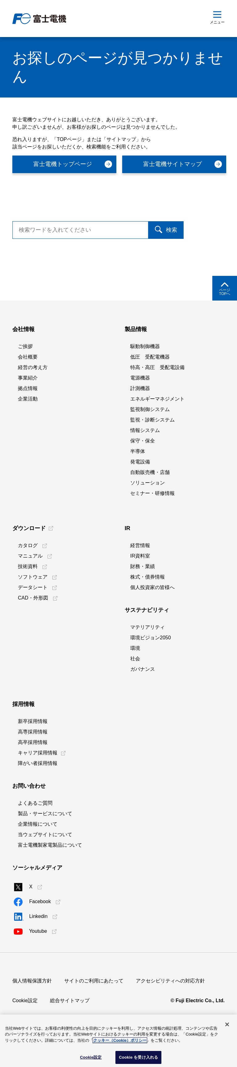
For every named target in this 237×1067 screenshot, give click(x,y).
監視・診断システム (152, 445)
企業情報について (37, 849)
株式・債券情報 (147, 602)
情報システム (145, 456)
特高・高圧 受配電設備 (157, 393)
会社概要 (28, 382)
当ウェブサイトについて (45, 860)
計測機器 (140, 414)
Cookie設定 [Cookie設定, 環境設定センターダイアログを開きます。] (91, 1057)
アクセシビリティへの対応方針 (170, 1006)
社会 (135, 684)
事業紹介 (28, 403)
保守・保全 (142, 466)
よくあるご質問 (35, 828)
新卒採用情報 (33, 746)
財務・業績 (142, 592)
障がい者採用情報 (37, 788)
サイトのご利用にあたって (93, 1006)
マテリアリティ (147, 652)
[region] (118, 1041)
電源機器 (140, 403)
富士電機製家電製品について (50, 870)
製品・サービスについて (45, 839)
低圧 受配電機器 (150, 382)
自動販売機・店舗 (150, 497)
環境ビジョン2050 (150, 663)
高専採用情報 (33, 757)
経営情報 (140, 571)
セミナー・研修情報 (152, 518)
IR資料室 (140, 581)
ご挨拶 (25, 372)
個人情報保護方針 (32, 1006)
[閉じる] (227, 1024)
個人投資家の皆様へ (152, 613)
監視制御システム (150, 435)
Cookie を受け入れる (138, 1057)
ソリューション (147, 508)
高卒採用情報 (33, 767)
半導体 (137, 477)
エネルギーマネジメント (157, 424)
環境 (135, 673)
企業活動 (28, 424)
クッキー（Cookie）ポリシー (120, 1040)
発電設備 (140, 487)
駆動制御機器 (145, 372)
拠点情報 (28, 414)
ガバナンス (142, 694)
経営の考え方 (33, 393)
